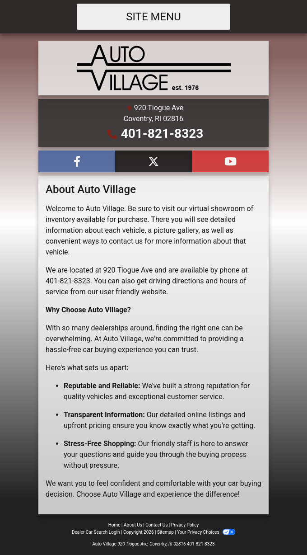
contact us (126, 241)
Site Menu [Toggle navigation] (153, 16)
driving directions (176, 281)
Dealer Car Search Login (96, 532)
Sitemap (165, 532)
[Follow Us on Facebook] (76, 161)
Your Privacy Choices (206, 532)
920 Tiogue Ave (128, 270)
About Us (133, 524)
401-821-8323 (162, 133)
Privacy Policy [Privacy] (185, 524)
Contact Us (156, 524)
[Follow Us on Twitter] (153, 161)
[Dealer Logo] (153, 67)
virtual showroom (217, 208)
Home (114, 524)
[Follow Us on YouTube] (230, 161)
